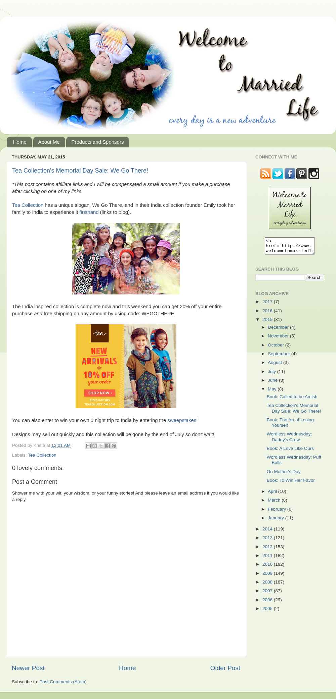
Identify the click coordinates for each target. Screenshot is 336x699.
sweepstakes (181, 420)
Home (20, 142)
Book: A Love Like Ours (290, 451)
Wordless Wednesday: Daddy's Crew (289, 439)
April (273, 494)
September (279, 356)
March (275, 503)
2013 (268, 540)
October (276, 348)
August (275, 365)
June (273, 383)
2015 (268, 322)
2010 (268, 567)
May (273, 391)
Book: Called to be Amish (292, 399)
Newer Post (28, 667)
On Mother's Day (284, 474)
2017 (268, 304)
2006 (268, 602)
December (279, 330)
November (279, 338)
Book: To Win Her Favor (291, 483)
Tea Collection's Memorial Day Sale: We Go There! (80, 170)
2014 (268, 531)
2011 (268, 558)
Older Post (225, 667)
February (277, 512)
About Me (49, 142)
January (276, 520)
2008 (268, 585)
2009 (268, 576)
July (272, 374)
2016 (268, 313)
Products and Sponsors (97, 142)
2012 (268, 549)
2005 (268, 611)
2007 (268, 593)
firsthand (89, 212)
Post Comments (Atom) (63, 681)
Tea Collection (27, 205)
